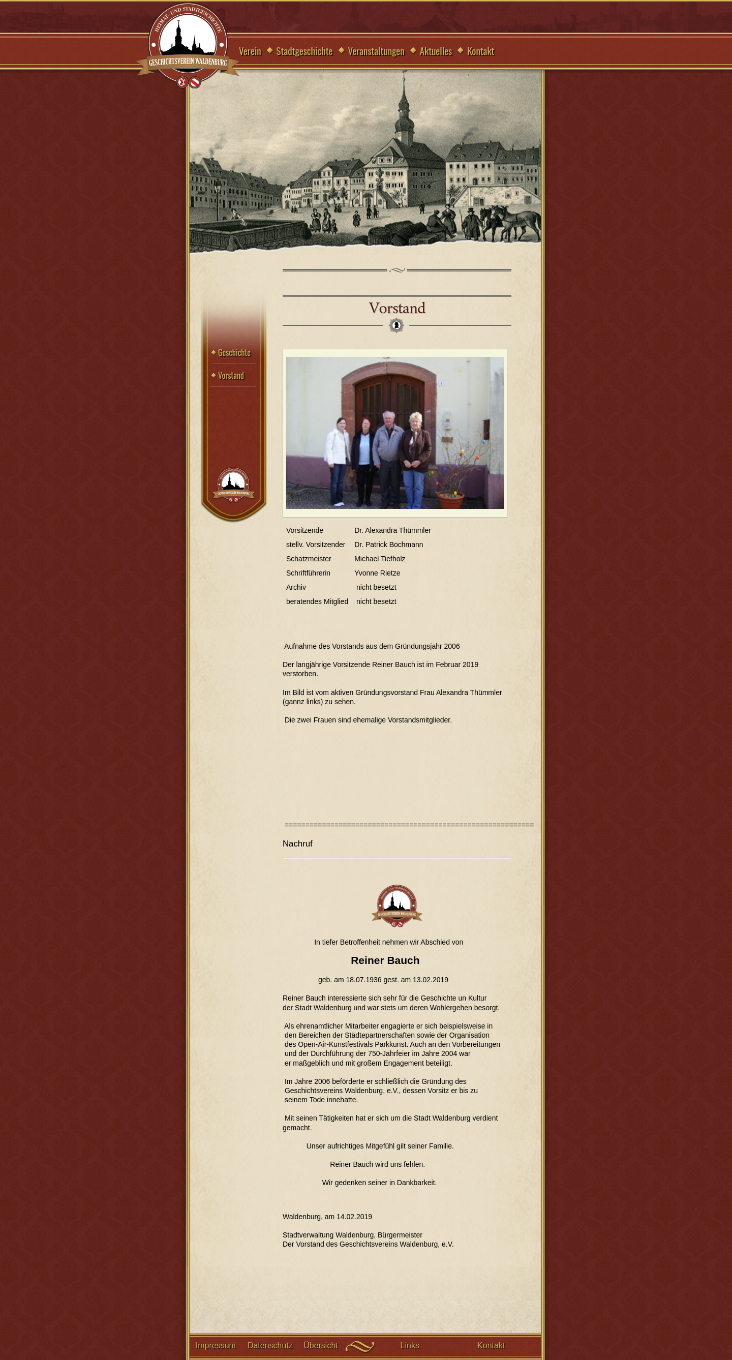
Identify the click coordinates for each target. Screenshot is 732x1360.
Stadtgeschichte (305, 50)
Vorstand (231, 375)
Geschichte (234, 352)
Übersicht (320, 1345)
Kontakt (480, 50)
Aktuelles (436, 50)
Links (410, 1345)
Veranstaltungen (376, 50)
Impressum (216, 1345)
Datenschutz (270, 1345)
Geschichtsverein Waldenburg (188, 46)
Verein (250, 50)
